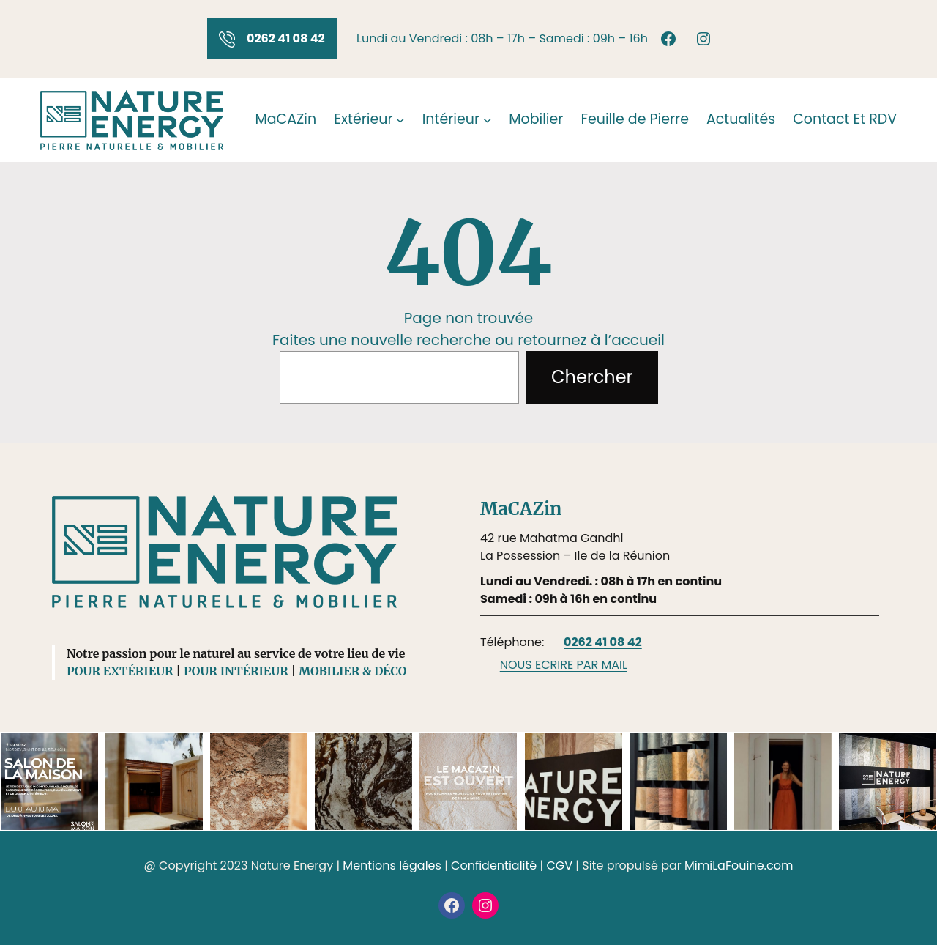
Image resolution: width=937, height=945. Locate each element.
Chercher (591, 377)
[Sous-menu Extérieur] (400, 120)
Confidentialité (494, 865)
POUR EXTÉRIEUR (120, 671)
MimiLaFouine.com (738, 865)
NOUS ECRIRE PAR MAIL (563, 664)
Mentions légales (392, 865)
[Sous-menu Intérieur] (487, 120)
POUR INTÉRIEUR (236, 671)
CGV (559, 865)
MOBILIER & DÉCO (352, 671)
